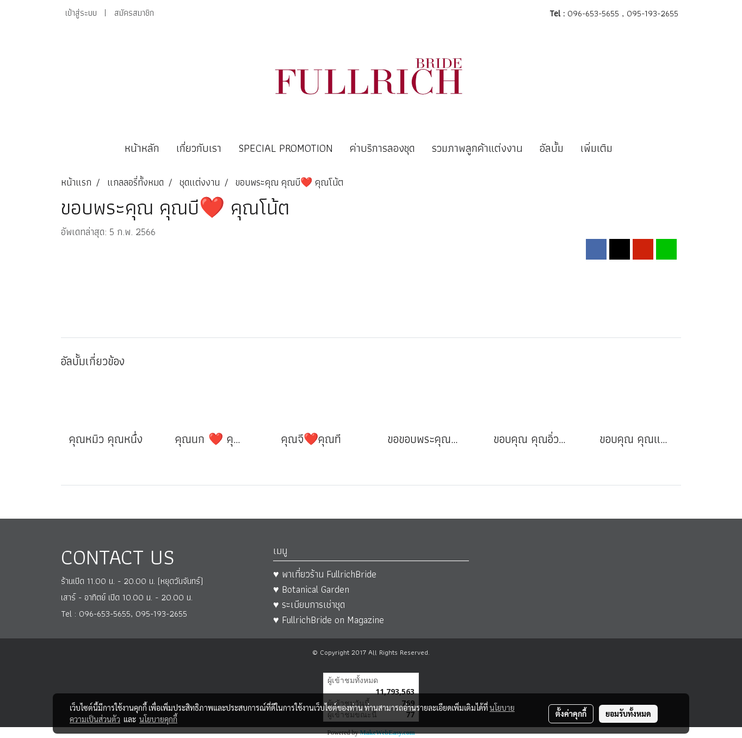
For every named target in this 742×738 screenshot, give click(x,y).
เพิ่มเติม (596, 148)
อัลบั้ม (552, 148)
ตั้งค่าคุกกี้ (570, 713)
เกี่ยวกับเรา (198, 148)
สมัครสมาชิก (134, 13)
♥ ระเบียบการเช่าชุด (309, 604)
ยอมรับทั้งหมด (628, 713)
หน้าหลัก (142, 148)
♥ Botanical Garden (311, 589)
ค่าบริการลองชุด (382, 148)
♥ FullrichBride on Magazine (328, 620)
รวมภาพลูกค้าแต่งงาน (477, 148)
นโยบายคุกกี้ (158, 719)
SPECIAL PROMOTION (285, 148)
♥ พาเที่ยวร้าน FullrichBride (324, 574)
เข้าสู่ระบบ (81, 13)
